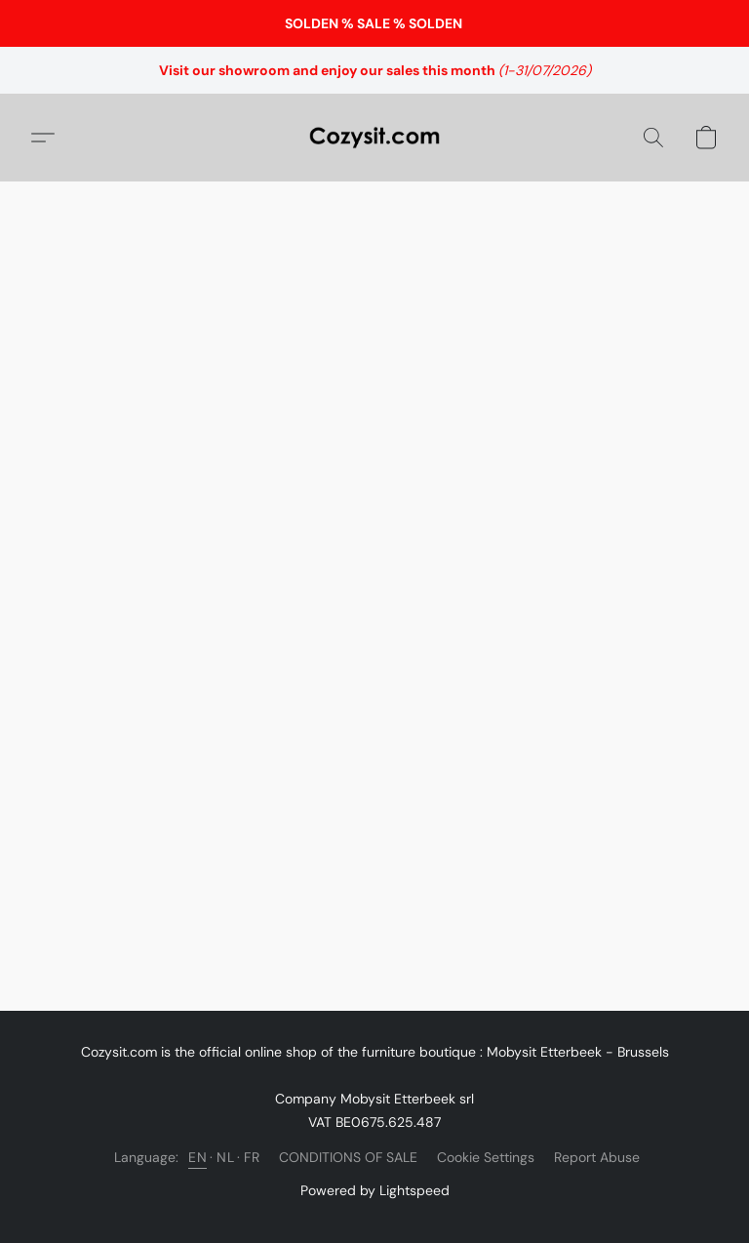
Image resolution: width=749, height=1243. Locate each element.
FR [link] (251, 1157)
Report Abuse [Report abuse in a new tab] (597, 1157)
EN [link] (197, 1157)
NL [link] (225, 1157)
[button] (374, 137)
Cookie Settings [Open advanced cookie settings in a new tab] (485, 1157)
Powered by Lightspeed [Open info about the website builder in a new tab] (375, 1190)
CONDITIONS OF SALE (348, 1157)
